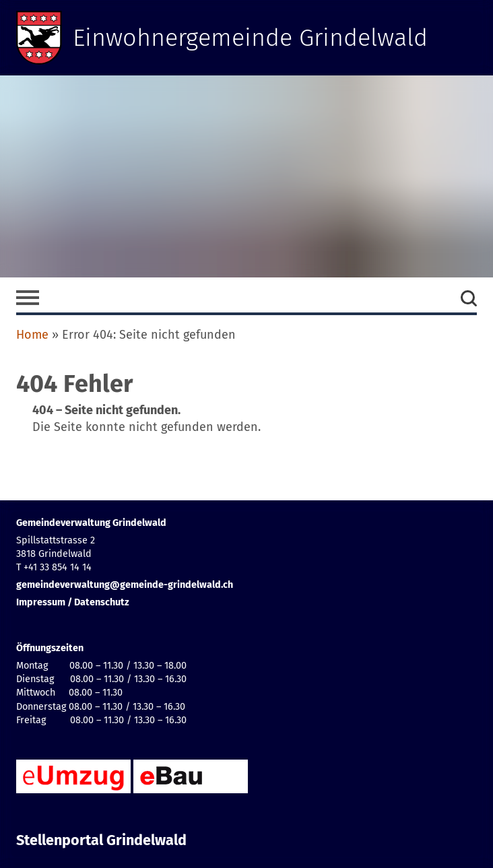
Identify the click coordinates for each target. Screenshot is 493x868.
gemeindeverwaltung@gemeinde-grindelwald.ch (124, 585)
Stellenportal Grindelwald (101, 840)
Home (32, 334)
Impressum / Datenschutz (72, 602)
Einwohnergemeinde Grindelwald (250, 38)
